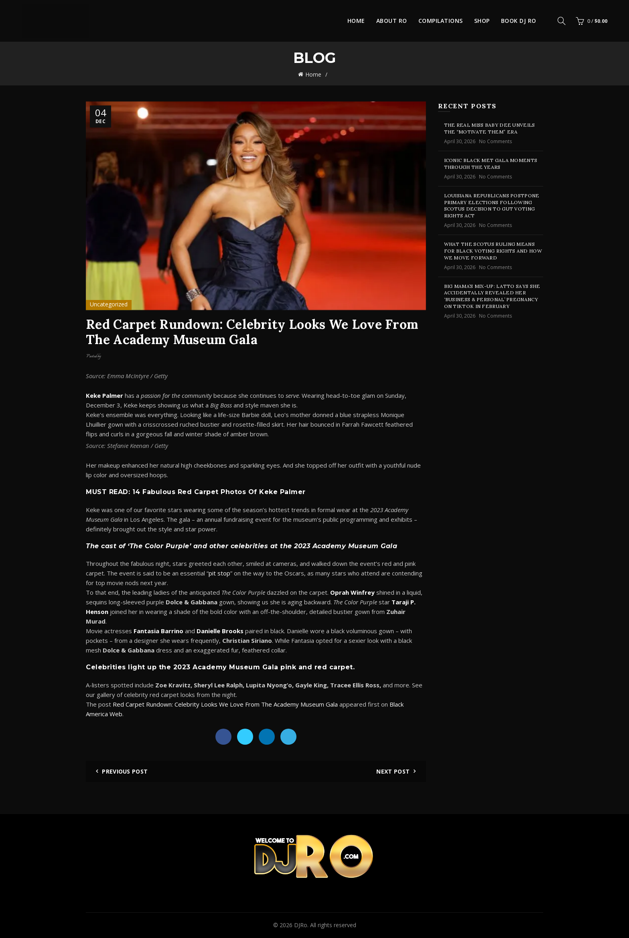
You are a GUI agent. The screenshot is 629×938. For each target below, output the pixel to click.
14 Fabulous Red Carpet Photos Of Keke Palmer (219, 492)
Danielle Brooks (220, 631)
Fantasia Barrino (158, 631)
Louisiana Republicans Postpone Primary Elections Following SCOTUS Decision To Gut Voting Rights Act (492, 205)
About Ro (391, 20)
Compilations (440, 20)
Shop (482, 20)
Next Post (393, 771)
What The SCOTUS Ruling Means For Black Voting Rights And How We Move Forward (493, 251)
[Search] (561, 21)
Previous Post (125, 771)
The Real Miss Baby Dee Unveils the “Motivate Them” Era (489, 128)
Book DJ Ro (518, 20)
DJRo (300, 925)
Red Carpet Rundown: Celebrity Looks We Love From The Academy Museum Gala (225, 704)
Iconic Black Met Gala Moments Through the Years (491, 163)
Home (356, 20)
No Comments (495, 141)
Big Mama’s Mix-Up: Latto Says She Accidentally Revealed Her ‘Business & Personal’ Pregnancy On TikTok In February (492, 296)
